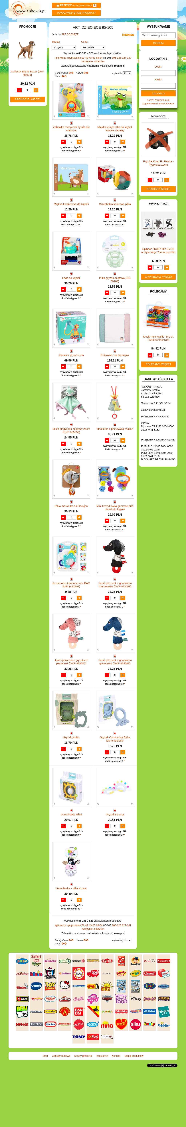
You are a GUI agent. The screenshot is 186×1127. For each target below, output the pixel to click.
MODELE (20, 176)
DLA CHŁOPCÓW (24, 91)
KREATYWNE (22, 160)
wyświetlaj (117, 81)
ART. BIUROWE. (24, 51)
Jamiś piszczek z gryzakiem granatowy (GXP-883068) (115, 701)
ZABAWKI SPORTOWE (27, 225)
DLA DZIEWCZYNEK (26, 95)
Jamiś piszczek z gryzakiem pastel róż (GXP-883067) (71, 701)
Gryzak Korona (115, 861)
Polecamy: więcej (158, 374)
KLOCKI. (19, 152)
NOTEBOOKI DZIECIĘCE (28, 184)
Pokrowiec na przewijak (115, 377)
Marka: (56, 50)
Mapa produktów (163, 23)
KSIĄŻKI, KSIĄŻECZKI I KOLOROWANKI (25, 166)
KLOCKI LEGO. (23, 156)
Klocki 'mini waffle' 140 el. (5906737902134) (158, 348)
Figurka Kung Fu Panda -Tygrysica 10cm (158, 173)
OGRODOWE (22, 188)
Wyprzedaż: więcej (158, 286)
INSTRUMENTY (23, 137)
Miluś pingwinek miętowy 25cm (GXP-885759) (71, 459)
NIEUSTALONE (23, 233)
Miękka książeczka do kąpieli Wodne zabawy (114, 137)
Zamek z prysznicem (71, 377)
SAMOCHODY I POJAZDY (29, 208)
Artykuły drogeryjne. (29, 66)
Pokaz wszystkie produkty (76, 12)
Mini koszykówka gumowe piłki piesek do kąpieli (114, 540)
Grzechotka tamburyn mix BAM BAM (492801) (71, 621)
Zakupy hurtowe (50, 23)
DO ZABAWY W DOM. (27, 103)
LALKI (18, 172)
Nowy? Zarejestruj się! (158, 109)
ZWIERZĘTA (21, 229)
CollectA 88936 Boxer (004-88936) (27, 315)
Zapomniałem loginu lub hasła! (158, 113)
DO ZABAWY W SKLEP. (28, 112)
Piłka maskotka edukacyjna (71, 538)
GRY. (17, 128)
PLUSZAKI (20, 193)
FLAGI (18, 124)
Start (22, 23)
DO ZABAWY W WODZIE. (29, 116)
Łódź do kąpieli (71, 296)
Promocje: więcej (27, 341)
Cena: (84, 50)
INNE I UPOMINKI (24, 132)
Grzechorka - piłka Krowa (71, 941)
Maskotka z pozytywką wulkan (115, 458)
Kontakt (135, 23)
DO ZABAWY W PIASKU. (28, 108)
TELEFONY (21, 212)
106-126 (117, 66)
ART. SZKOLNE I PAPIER (28, 78)
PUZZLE (19, 197)
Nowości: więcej (158, 198)
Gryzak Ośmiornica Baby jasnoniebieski (115, 782)
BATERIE (20, 87)
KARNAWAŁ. (22, 148)
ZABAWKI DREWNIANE (28, 221)
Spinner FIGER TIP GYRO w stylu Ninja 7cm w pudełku (158, 260)
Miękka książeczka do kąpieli (71, 216)
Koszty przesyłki (79, 23)
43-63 (92, 66)
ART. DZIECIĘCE (24, 62)
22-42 (85, 66)
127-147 (126, 66)
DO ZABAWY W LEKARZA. (29, 99)
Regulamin (107, 23)
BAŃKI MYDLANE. (25, 83)
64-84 (99, 66)
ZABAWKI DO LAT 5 (25, 217)
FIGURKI (20, 120)
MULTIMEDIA (22, 180)
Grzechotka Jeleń (71, 861)
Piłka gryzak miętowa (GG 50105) (115, 298)
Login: (158, 76)
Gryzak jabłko (71, 780)
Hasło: (158, 89)
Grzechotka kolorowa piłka (115, 216)
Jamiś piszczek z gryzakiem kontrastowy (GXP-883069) (115, 621)
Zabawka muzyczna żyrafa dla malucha (71, 137)
